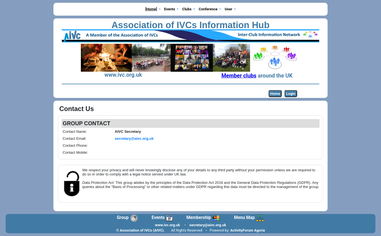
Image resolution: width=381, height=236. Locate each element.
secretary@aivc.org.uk (207, 225)
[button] (153, 9)
